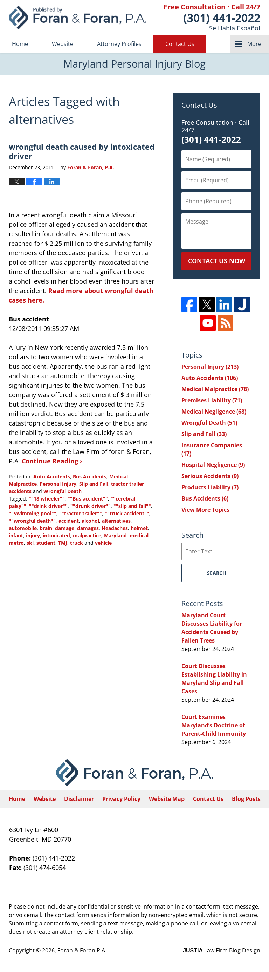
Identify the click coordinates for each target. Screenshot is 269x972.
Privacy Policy (121, 799)
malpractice (87, 535)
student (45, 542)
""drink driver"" (48, 506)
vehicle (103, 542)
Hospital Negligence (213, 465)
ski (30, 542)
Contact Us (179, 44)
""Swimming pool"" (32, 513)
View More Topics (205, 510)
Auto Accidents (51, 476)
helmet (139, 528)
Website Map (167, 799)
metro (16, 542)
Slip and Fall (93, 484)
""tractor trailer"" (80, 513)
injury (33, 535)
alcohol (90, 520)
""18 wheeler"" (47, 498)
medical (139, 535)
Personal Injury (58, 484)
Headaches (115, 528)
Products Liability (210, 487)
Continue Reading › (52, 461)
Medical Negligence (213, 411)
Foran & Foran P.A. (81, 950)
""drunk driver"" (90, 506)
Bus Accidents (89, 476)
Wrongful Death (62, 491)
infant (16, 535)
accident (68, 520)
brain (46, 528)
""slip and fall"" (132, 506)
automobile (23, 528)
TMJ (62, 542)
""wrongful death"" (32, 520)
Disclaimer (79, 799)
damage (64, 528)
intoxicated (56, 535)
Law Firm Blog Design (221, 950)
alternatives (116, 520)
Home (20, 44)
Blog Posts (246, 799)
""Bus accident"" (88, 498)
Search (216, 573)
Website (62, 44)
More (254, 44)
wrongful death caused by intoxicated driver (81, 151)
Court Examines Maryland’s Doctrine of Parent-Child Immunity (213, 725)
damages (88, 528)
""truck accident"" (127, 513)
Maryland (115, 535)
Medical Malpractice (215, 389)
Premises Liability (211, 400)
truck (76, 542)
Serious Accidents (210, 476)
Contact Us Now (216, 261)
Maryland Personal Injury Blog (77, 17)
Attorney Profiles (119, 44)
